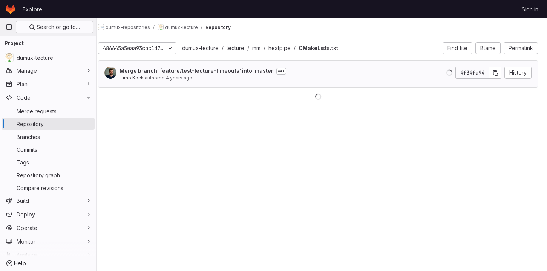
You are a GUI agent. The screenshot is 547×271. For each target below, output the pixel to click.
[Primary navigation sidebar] (9, 27)
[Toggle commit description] (289, 71)
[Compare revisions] (48, 188)
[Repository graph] (48, 175)
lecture (243, 48)
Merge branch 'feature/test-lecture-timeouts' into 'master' (204, 70)
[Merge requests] (48, 111)
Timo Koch (139, 78)
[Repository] (48, 124)
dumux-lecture (208, 48)
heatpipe (287, 48)
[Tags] (48, 162)
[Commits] (48, 149)
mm (264, 48)
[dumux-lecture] (48, 58)
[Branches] (48, 137)
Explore (32, 9)
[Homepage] (10, 9)
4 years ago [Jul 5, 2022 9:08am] (186, 78)
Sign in (530, 9)
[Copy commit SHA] (495, 73)
